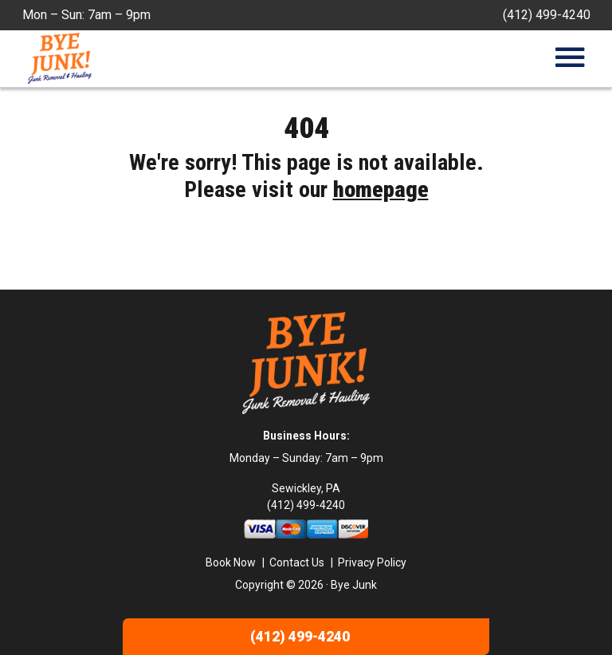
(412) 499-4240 (546, 14)
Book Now (231, 562)
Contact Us (296, 562)
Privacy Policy (372, 562)
